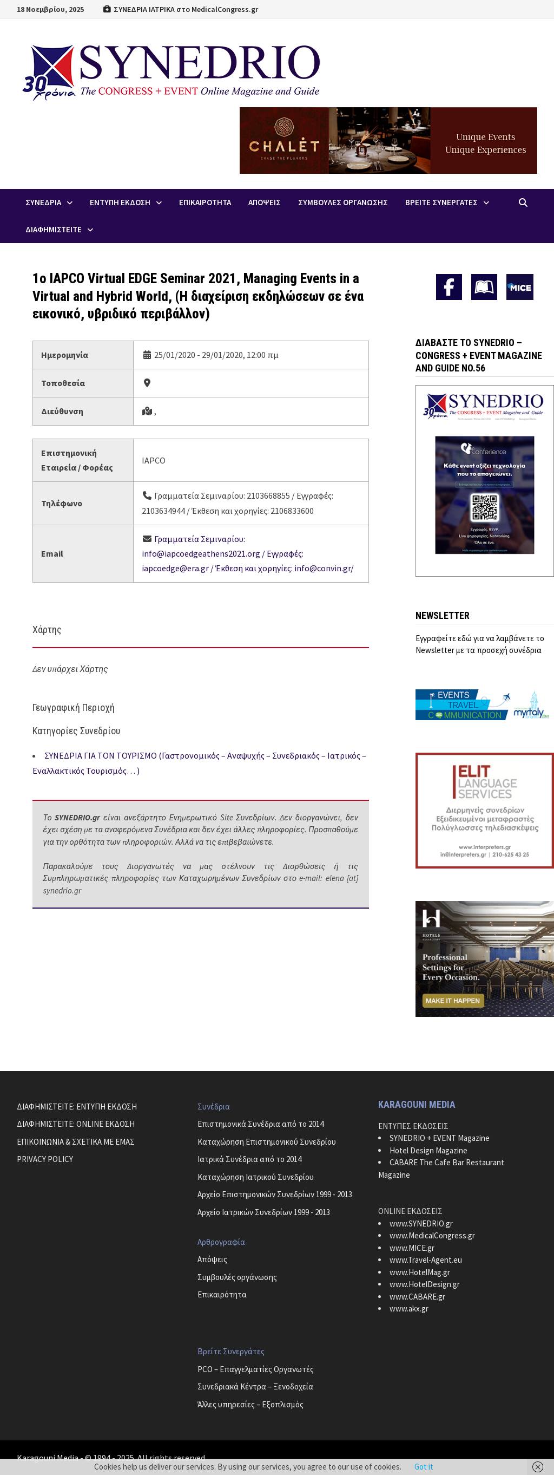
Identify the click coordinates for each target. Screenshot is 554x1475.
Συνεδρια (43, 202)
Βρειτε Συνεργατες (441, 202)
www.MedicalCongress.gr (432, 1235)
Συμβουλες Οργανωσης (343, 202)
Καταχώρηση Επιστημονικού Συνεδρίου (266, 1142)
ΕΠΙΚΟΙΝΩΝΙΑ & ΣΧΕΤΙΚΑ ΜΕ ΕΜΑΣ (76, 1142)
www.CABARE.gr (417, 1296)
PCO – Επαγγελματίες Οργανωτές (255, 1369)
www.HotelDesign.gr (425, 1284)
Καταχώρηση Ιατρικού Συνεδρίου (255, 1177)
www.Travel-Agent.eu (426, 1260)
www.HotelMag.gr (420, 1272)
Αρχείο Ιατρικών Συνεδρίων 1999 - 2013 (263, 1212)
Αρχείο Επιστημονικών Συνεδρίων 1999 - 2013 (274, 1194)
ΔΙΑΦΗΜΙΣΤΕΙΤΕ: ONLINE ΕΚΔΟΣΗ (76, 1124)
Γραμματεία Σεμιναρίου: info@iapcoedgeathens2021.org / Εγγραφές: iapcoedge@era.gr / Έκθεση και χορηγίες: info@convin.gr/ (248, 553)
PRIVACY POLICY (45, 1159)
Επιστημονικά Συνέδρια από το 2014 (260, 1124)
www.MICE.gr (412, 1248)
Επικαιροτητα (205, 202)
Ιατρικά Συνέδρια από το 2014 (249, 1159)
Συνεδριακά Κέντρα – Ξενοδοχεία (255, 1386)
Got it (423, 1466)
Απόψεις (212, 1259)
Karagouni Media (48, 1457)
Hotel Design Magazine (428, 1150)
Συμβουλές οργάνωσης (237, 1277)
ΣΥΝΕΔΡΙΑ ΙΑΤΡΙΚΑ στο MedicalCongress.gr (181, 9)
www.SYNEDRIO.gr (421, 1223)
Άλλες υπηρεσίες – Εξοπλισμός (250, 1404)
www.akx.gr (409, 1308)
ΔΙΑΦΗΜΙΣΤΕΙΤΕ (53, 229)
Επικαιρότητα (222, 1294)
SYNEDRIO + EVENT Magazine (440, 1138)
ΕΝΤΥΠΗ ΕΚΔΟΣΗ (120, 202)
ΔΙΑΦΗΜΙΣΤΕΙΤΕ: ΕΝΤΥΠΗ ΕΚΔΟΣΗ (77, 1106)
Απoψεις (264, 202)
